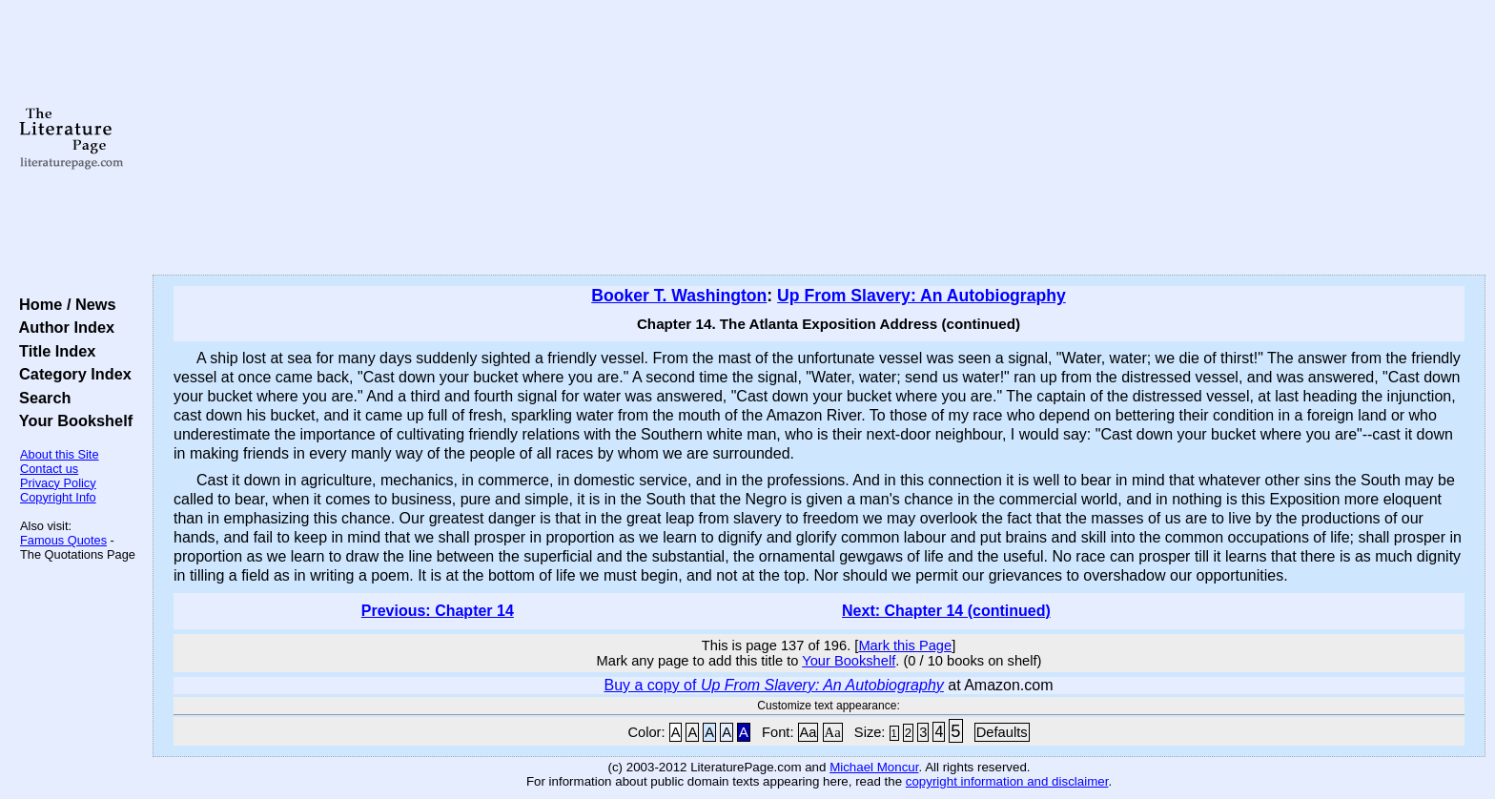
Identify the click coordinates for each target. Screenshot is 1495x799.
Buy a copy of (773, 685)
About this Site (59, 454)
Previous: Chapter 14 (437, 611)
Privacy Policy (58, 483)
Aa (808, 732)
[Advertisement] (819, 138)
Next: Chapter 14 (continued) (946, 611)
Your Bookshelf (71, 420)
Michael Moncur (873, 767)
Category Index (71, 373)
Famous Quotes (63, 540)
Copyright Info (58, 497)
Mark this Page (905, 645)
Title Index (52, 350)
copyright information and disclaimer (1007, 781)
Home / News (63, 304)
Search (40, 397)
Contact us (49, 468)
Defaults (1002, 732)
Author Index (62, 327)
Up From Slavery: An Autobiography (921, 295)
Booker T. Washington (679, 295)
